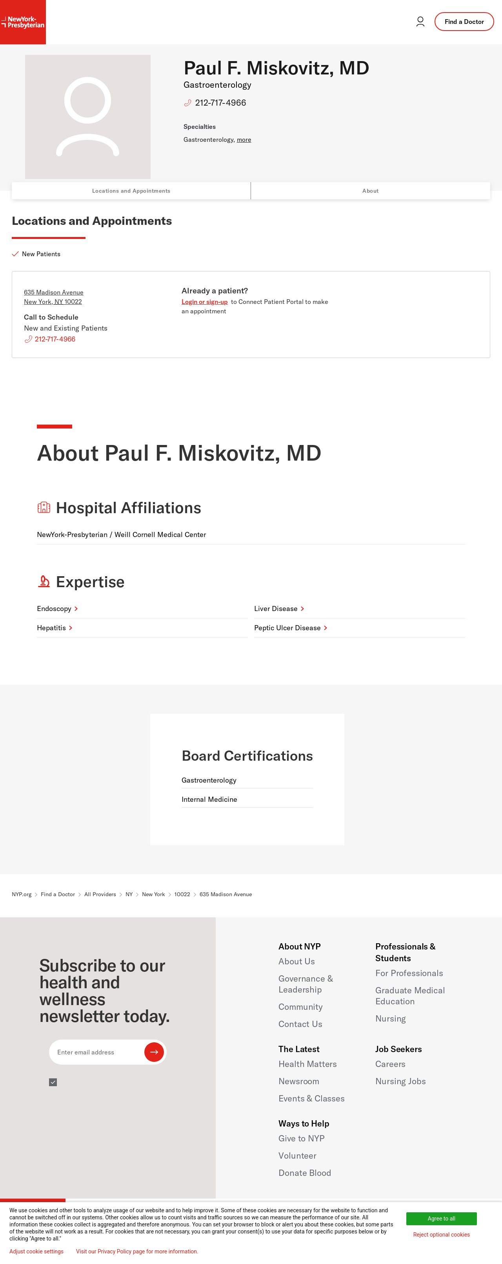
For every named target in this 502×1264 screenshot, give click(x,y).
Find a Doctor (464, 21)
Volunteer (297, 1155)
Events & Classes (311, 1098)
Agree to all (441, 1218)
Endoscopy (54, 608)
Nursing (390, 1018)
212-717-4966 (220, 102)
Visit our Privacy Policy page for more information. (137, 1251)
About (370, 190)
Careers (390, 1063)
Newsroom (298, 1081)
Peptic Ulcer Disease (287, 627)
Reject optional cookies (441, 1234)
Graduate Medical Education (410, 996)
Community (300, 1006)
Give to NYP (301, 1138)
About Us (296, 961)
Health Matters (307, 1063)
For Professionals (409, 972)
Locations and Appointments (131, 190)
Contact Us (300, 1023)
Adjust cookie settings (36, 1251)
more (244, 139)
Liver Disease (276, 608)
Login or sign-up (205, 302)
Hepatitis (51, 627)
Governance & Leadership (305, 984)
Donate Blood (304, 1172)
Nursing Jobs (400, 1081)
